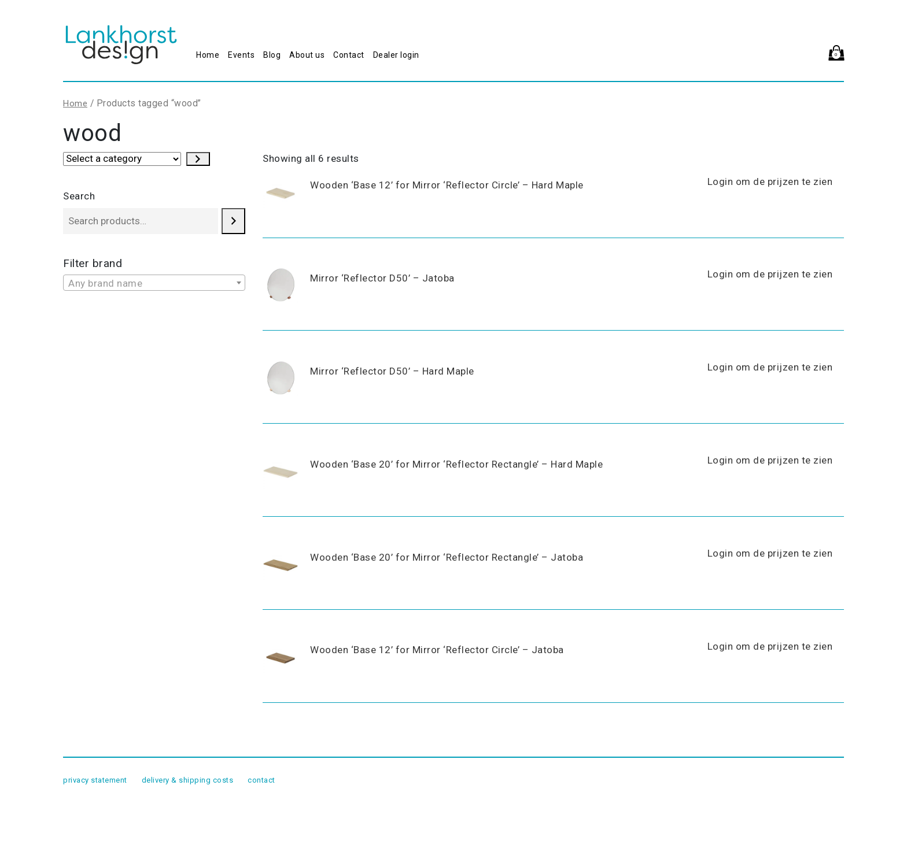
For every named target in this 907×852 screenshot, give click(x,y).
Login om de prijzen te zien (770, 181)
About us (307, 55)
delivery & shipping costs (188, 780)
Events (241, 55)
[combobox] (154, 283)
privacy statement (95, 780)
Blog (272, 55)
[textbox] (154, 283)
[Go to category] (198, 159)
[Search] (233, 221)
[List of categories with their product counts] (122, 159)
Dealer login (396, 55)
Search (79, 196)
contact (261, 780)
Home (207, 55)
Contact (348, 55)
